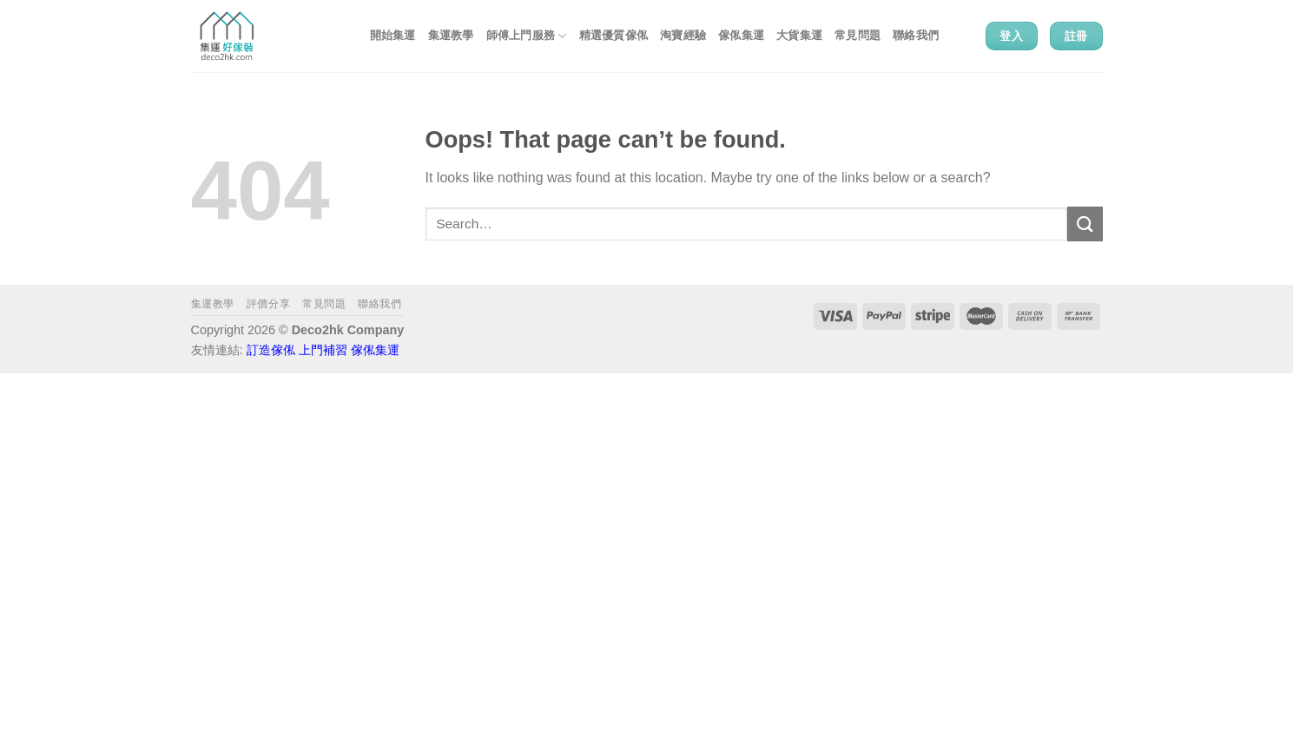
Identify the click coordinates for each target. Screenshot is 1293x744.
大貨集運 (799, 35)
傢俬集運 (741, 35)
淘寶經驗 (683, 35)
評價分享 (268, 304)
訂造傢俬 (271, 350)
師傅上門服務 (526, 36)
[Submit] (1084, 223)
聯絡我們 (916, 35)
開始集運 (393, 35)
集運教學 (451, 35)
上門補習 (323, 350)
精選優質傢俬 (614, 35)
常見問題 (858, 35)
